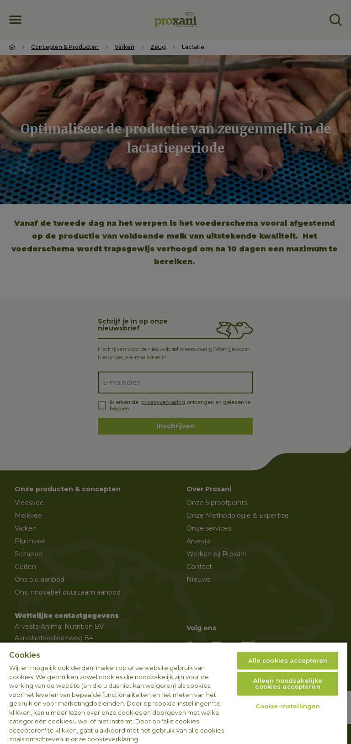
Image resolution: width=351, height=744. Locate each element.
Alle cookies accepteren (288, 660)
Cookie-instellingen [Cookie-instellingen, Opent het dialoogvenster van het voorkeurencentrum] (287, 706)
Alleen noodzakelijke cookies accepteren (288, 683)
